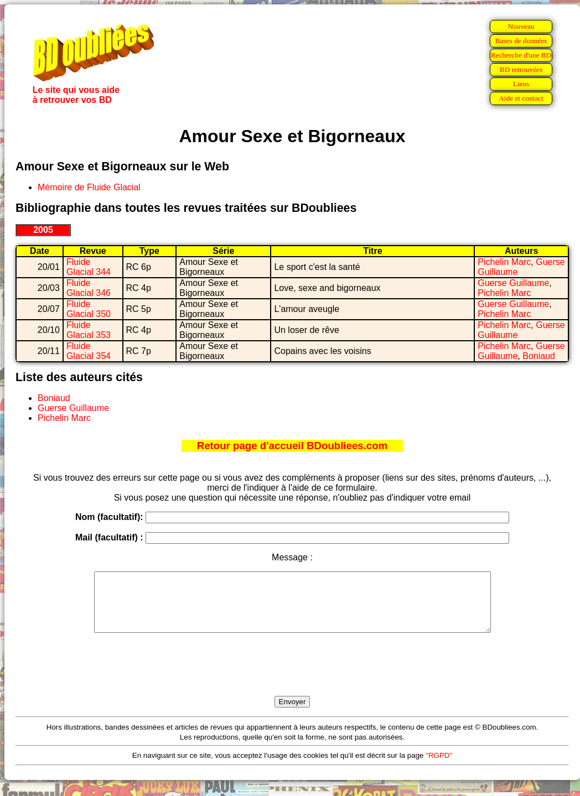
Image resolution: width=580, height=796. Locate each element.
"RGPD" (439, 767)
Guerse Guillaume (513, 283)
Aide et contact (521, 98)
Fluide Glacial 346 (88, 288)
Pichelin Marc (504, 262)
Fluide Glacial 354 (88, 351)
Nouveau (521, 26)
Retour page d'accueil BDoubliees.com (292, 445)
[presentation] (292, 677)
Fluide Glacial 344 (88, 267)
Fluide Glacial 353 (88, 330)
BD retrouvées (521, 69)
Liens (521, 84)
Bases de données (521, 41)
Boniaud (538, 356)
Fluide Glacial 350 (88, 309)
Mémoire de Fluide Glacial (89, 187)
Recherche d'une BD (521, 55)
